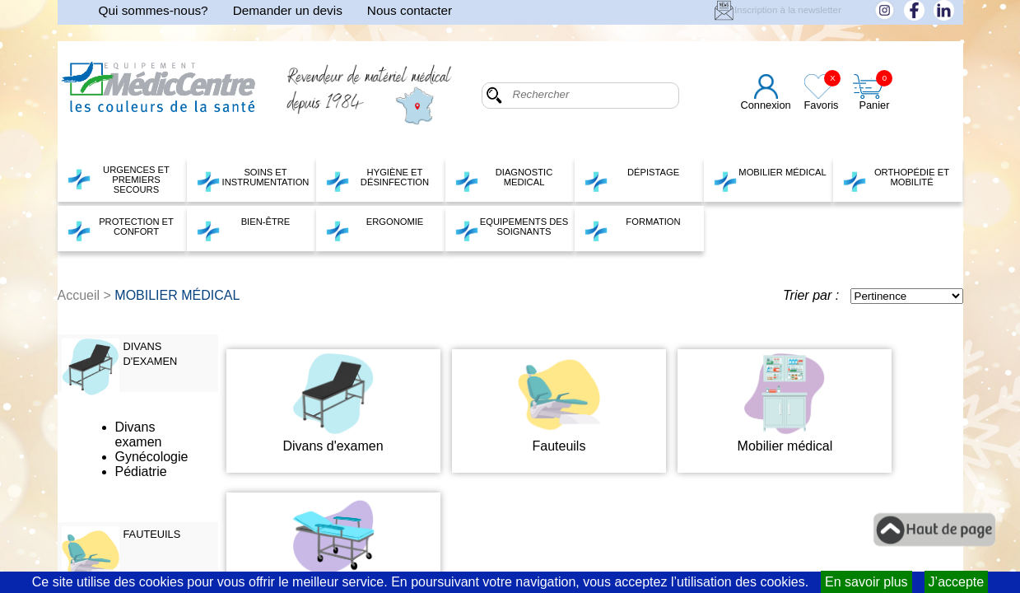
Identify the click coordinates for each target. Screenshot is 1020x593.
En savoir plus (866, 582)
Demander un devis (287, 10)
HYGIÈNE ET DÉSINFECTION (377, 179)
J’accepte (957, 582)
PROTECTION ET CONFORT (120, 229)
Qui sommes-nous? (153, 10)
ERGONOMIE (374, 229)
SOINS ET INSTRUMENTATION (253, 179)
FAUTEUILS (152, 534)
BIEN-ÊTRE (243, 229)
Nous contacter (409, 10)
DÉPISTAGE (632, 179)
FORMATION (632, 229)
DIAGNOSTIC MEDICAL (503, 179)
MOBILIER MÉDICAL (770, 179)
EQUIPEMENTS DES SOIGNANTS (511, 229)
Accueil (79, 295)
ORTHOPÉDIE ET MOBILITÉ (896, 179)
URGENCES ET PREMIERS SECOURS (118, 179)
